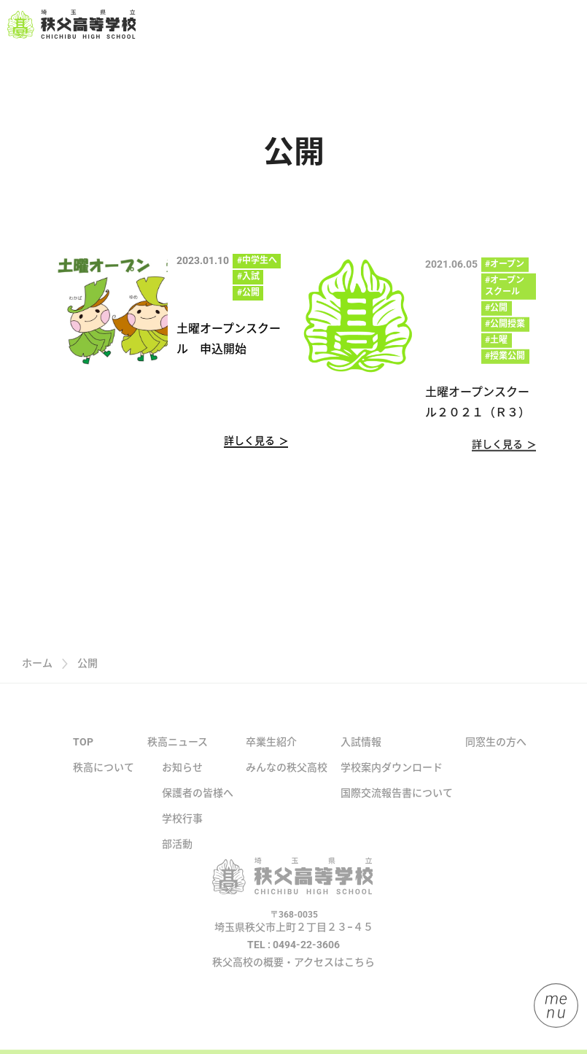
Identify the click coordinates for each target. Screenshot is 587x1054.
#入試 (248, 277)
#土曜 (496, 346)
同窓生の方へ (495, 758)
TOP (83, 758)
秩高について (103, 784)
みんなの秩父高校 (286, 784)
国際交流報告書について (397, 809)
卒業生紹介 (271, 758)
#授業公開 (505, 362)
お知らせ (182, 784)
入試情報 (361, 758)
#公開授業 (505, 330)
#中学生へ (257, 261)
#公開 (248, 293)
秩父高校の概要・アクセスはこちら (293, 978)
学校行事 (182, 835)
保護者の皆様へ (197, 809)
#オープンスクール (504, 292)
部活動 (177, 861)
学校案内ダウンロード (392, 784)
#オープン (504, 270)
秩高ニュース (177, 758)
